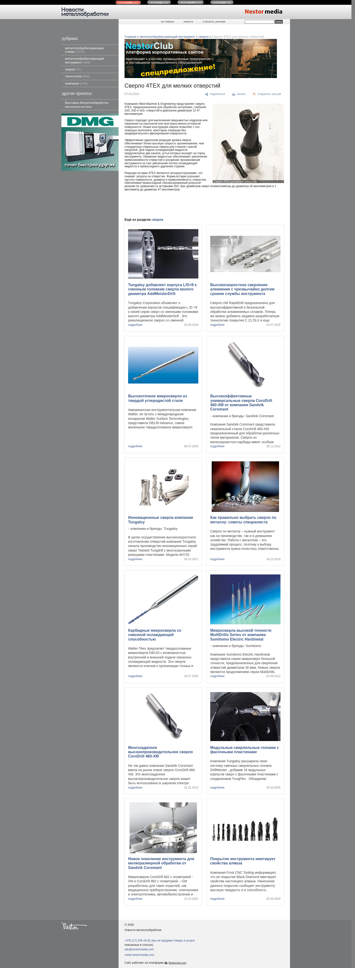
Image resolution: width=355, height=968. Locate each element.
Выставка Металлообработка (86, 104)
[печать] (239, 94)
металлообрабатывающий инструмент (84, 60)
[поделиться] (215, 94)
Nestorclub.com (177, 962)
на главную (167, 21)
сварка (73, 69)
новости (188, 21)
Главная (130, 36)
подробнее (135, 324)
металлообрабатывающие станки (84, 49)
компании (76, 83)
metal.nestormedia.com (139, 955)
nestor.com (128, 2)
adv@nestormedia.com (139, 949)
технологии (77, 76)
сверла (204, 36)
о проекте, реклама (214, 21)
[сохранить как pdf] (267, 94)
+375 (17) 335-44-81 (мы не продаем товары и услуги (160, 940)
